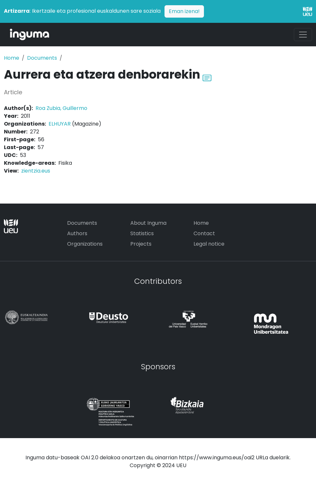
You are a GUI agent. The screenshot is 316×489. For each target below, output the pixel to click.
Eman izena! (184, 11)
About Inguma (148, 223)
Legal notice (209, 244)
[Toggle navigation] (303, 34)
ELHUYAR (60, 124)
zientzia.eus (35, 171)
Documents (42, 58)
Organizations (85, 244)
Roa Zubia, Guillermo (61, 108)
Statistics (142, 233)
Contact (204, 233)
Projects (140, 244)
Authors (77, 233)
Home (11, 58)
